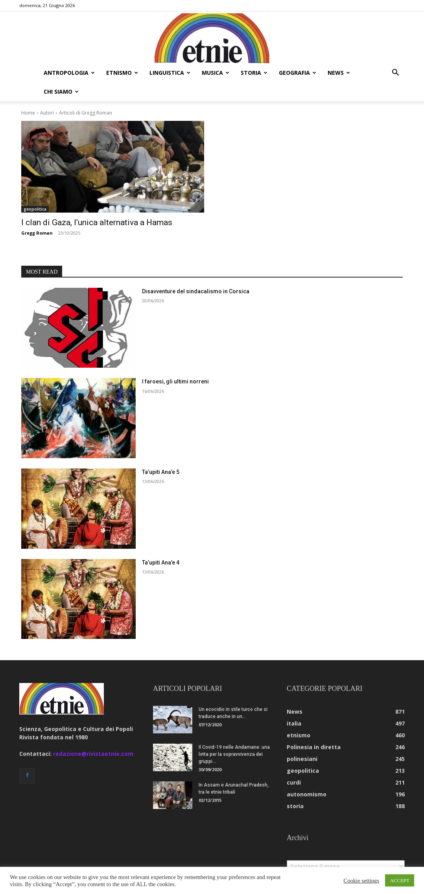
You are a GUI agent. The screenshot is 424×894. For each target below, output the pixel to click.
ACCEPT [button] (399, 880)
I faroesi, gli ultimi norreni (175, 362)
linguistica (169, 72)
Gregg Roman (37, 214)
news (339, 72)
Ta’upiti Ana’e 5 (160, 453)
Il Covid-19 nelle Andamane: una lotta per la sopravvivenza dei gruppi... (234, 735)
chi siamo (61, 91)
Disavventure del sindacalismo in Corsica (195, 272)
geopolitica (35, 190)
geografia (297, 72)
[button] (395, 73)
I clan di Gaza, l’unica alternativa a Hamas (96, 203)
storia (254, 72)
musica (215, 72)
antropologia (69, 72)
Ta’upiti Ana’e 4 (160, 543)
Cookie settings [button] (361, 880)
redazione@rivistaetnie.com (93, 735)
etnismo (122, 72)
